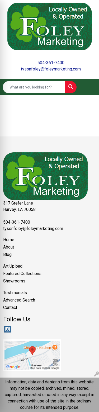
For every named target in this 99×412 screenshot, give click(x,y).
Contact (10, 307)
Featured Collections (22, 273)
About (8, 247)
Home (8, 239)
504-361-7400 (50, 62)
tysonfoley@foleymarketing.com (51, 69)
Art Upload (12, 266)
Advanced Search (19, 300)
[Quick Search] (34, 87)
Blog (7, 254)
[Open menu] (88, 87)
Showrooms (14, 280)
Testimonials (15, 292)
